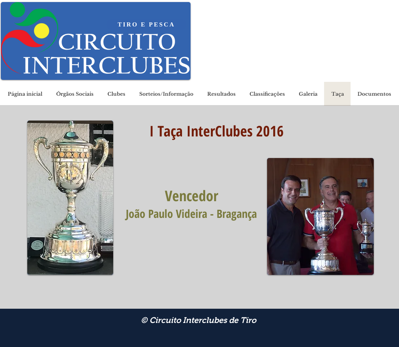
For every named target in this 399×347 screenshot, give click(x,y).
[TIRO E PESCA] (146, 24)
